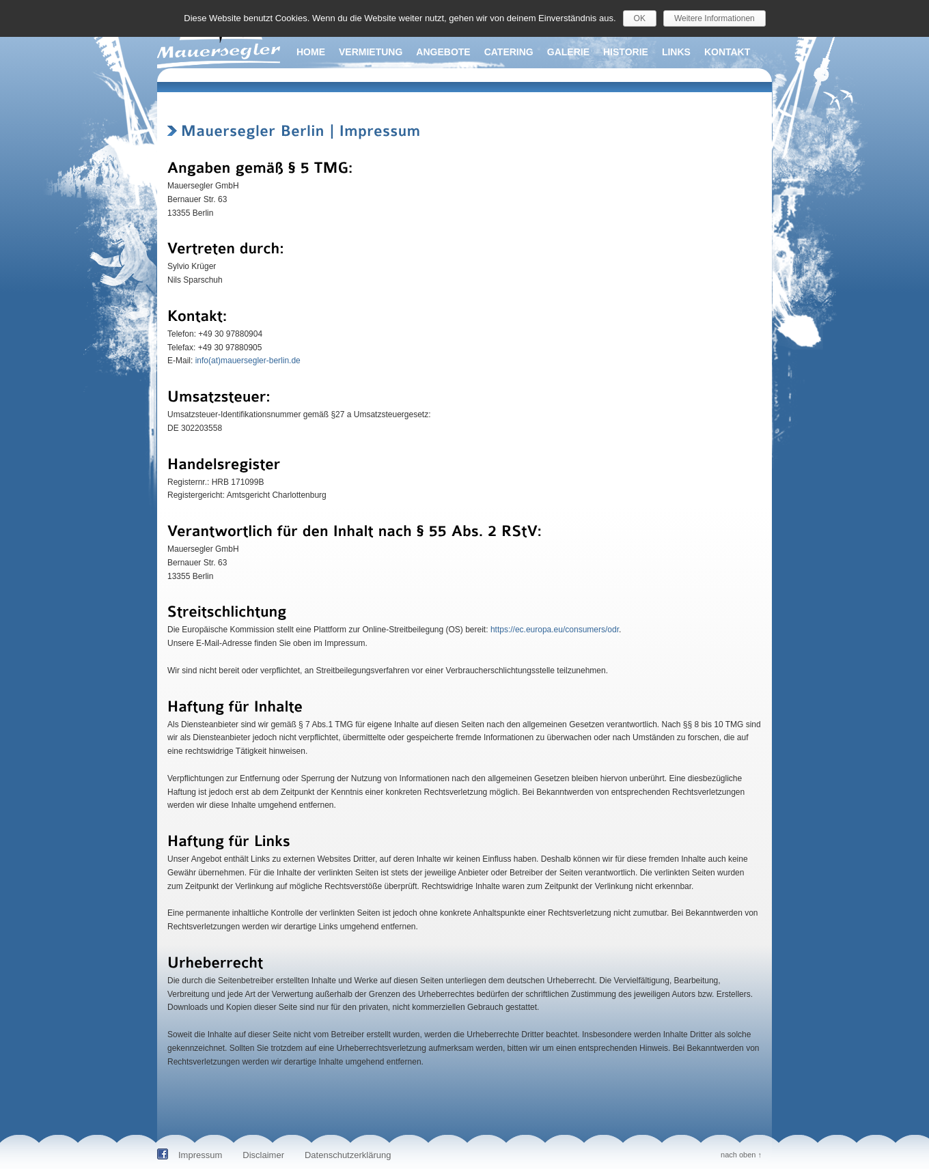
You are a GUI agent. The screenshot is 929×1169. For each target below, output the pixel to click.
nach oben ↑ (741, 1155)
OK (640, 18)
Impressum (200, 1155)
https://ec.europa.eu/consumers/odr (554, 629)
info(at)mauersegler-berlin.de (248, 360)
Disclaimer (263, 1155)
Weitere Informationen (714, 18)
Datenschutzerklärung (348, 1155)
